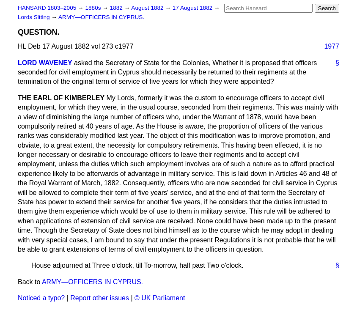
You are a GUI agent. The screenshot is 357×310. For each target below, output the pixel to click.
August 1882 (148, 8)
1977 (331, 46)
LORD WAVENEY (45, 62)
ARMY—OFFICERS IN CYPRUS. (101, 17)
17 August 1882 (193, 8)
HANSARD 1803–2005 (47, 8)
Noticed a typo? (41, 298)
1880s (93, 8)
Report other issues (99, 298)
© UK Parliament (160, 298)
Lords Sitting (34, 17)
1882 (117, 8)
